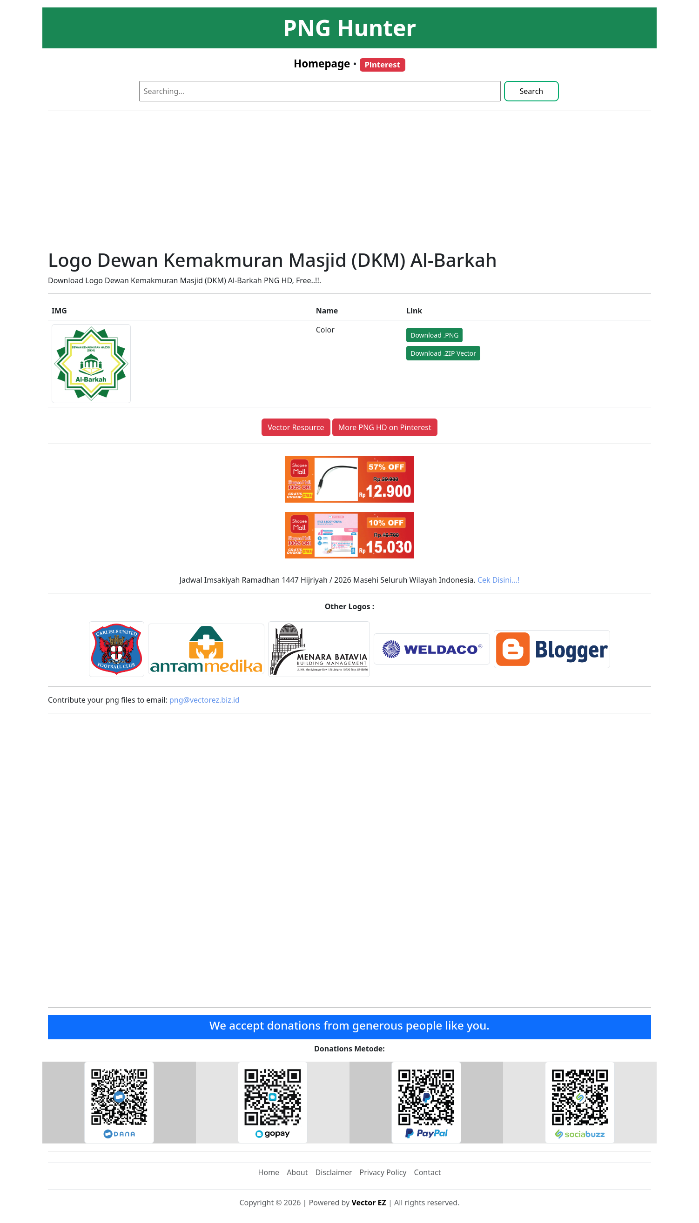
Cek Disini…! (498, 580)
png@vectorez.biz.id (204, 700)
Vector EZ (368, 1202)
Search (532, 91)
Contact (427, 1172)
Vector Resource (296, 427)
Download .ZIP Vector (443, 353)
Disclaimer (334, 1172)
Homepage (322, 63)
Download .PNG (434, 335)
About (297, 1172)
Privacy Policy (383, 1172)
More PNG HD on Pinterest (384, 427)
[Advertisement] (349, 184)
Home (269, 1172)
